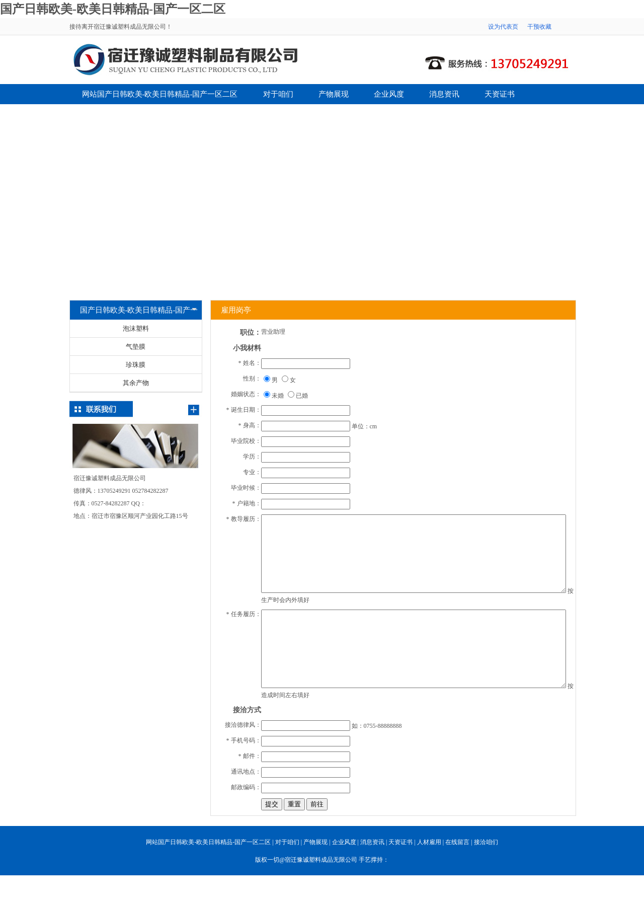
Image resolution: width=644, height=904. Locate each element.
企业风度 (389, 94)
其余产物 (136, 383)
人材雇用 (97, 114)
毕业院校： (246, 440)
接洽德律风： (243, 724)
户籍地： (249, 503)
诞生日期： (246, 409)
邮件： (252, 756)
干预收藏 (539, 26)
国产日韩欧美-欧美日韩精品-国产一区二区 (112, 9)
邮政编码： (246, 787)
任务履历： (246, 614)
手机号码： (246, 740)
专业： (252, 472)
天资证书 (500, 94)
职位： (250, 332)
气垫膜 (135, 346)
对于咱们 (278, 94)
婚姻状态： (246, 394)
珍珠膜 (135, 364)
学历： (252, 456)
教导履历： (246, 518)
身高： (252, 425)
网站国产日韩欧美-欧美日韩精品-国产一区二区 (160, 94)
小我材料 (247, 348)
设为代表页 (503, 26)
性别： (252, 378)
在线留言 (152, 114)
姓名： (252, 362)
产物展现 (333, 94)
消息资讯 (444, 94)
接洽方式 (247, 710)
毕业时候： (246, 487)
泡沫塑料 (136, 328)
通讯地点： (246, 771)
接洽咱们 (208, 114)
